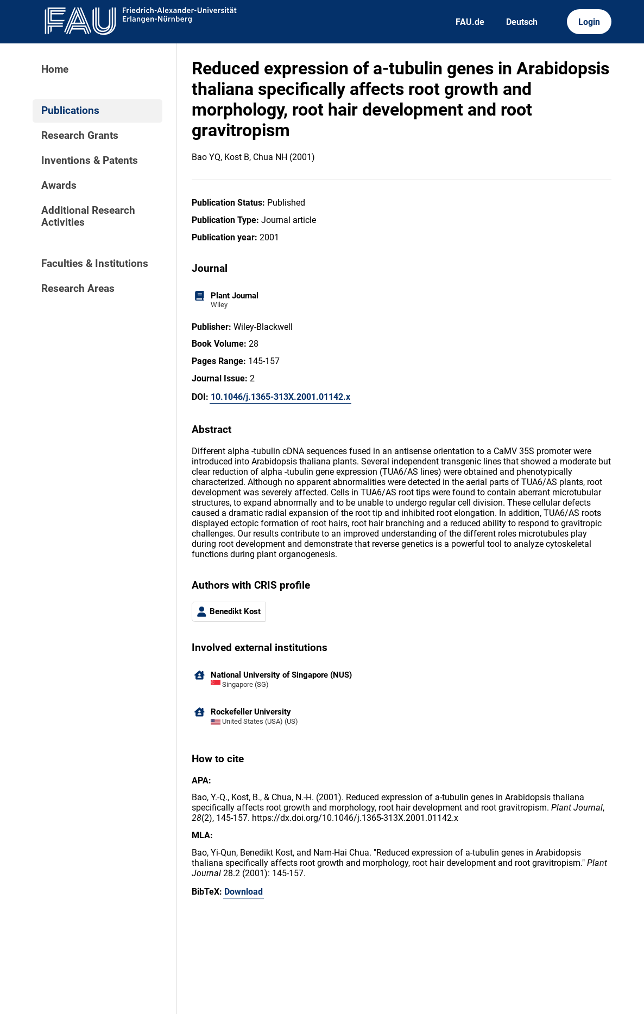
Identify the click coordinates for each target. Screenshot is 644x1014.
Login (589, 22)
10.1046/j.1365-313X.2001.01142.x (280, 397)
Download (243, 892)
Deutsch (522, 22)
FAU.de (470, 22)
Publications (70, 111)
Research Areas (78, 289)
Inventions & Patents (89, 161)
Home (54, 69)
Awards (59, 186)
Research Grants (79, 136)
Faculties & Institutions (94, 264)
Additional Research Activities (88, 216)
